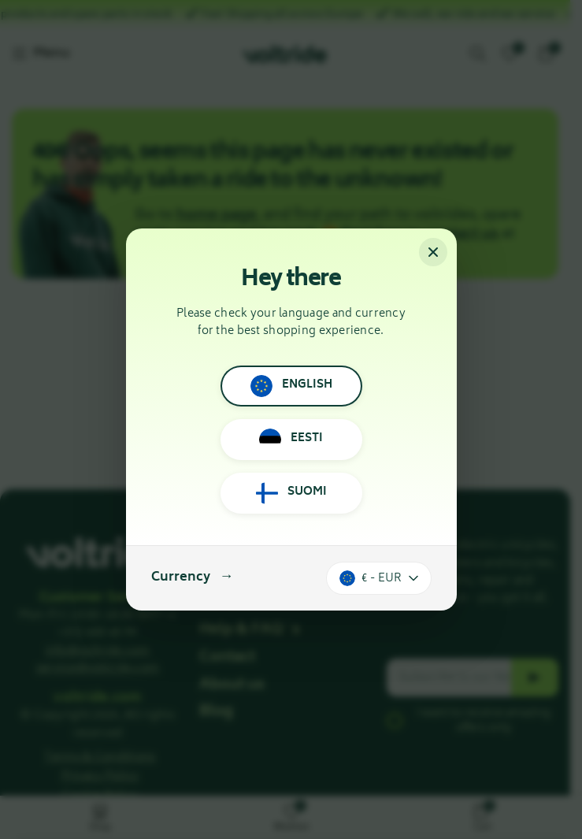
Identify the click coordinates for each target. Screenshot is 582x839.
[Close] (433, 252)
